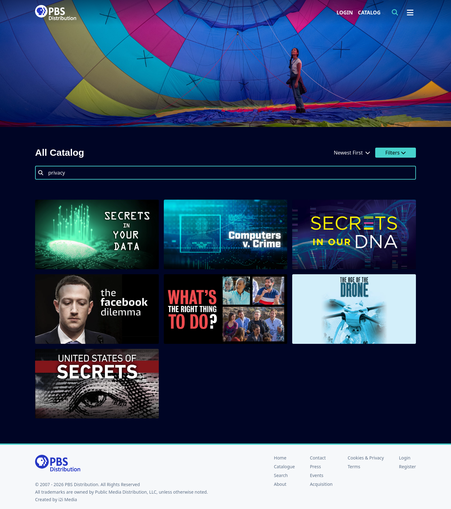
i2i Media (67, 499)
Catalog (369, 12)
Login (345, 12)
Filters (395, 152)
